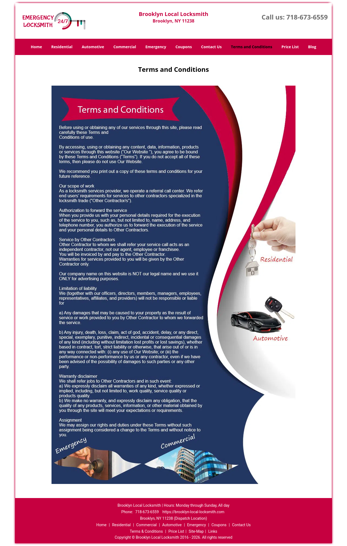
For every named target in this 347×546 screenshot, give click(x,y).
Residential (61, 46)
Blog (312, 46)
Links (212, 531)
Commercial (124, 46)
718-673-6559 (307, 16)
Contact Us (211, 46)
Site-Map (196, 531)
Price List (290, 46)
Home (36, 46)
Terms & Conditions (146, 531)
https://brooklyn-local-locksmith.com (193, 512)
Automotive (93, 46)
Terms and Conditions (251, 46)
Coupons (183, 46)
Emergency (155, 46)
